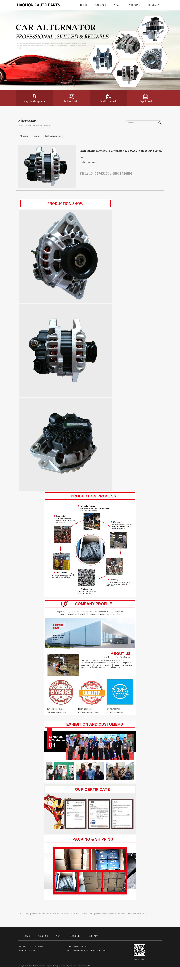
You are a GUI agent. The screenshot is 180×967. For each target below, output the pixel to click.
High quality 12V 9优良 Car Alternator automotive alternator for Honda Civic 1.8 (118, 914)
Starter (36, 136)
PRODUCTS (134, 5)
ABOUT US (100, 5)
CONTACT (153, 5)
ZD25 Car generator (53, 136)
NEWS (117, 5)
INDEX (28, 125)
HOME (83, 5)
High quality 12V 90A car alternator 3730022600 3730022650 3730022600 (52, 914)
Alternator (47, 125)
